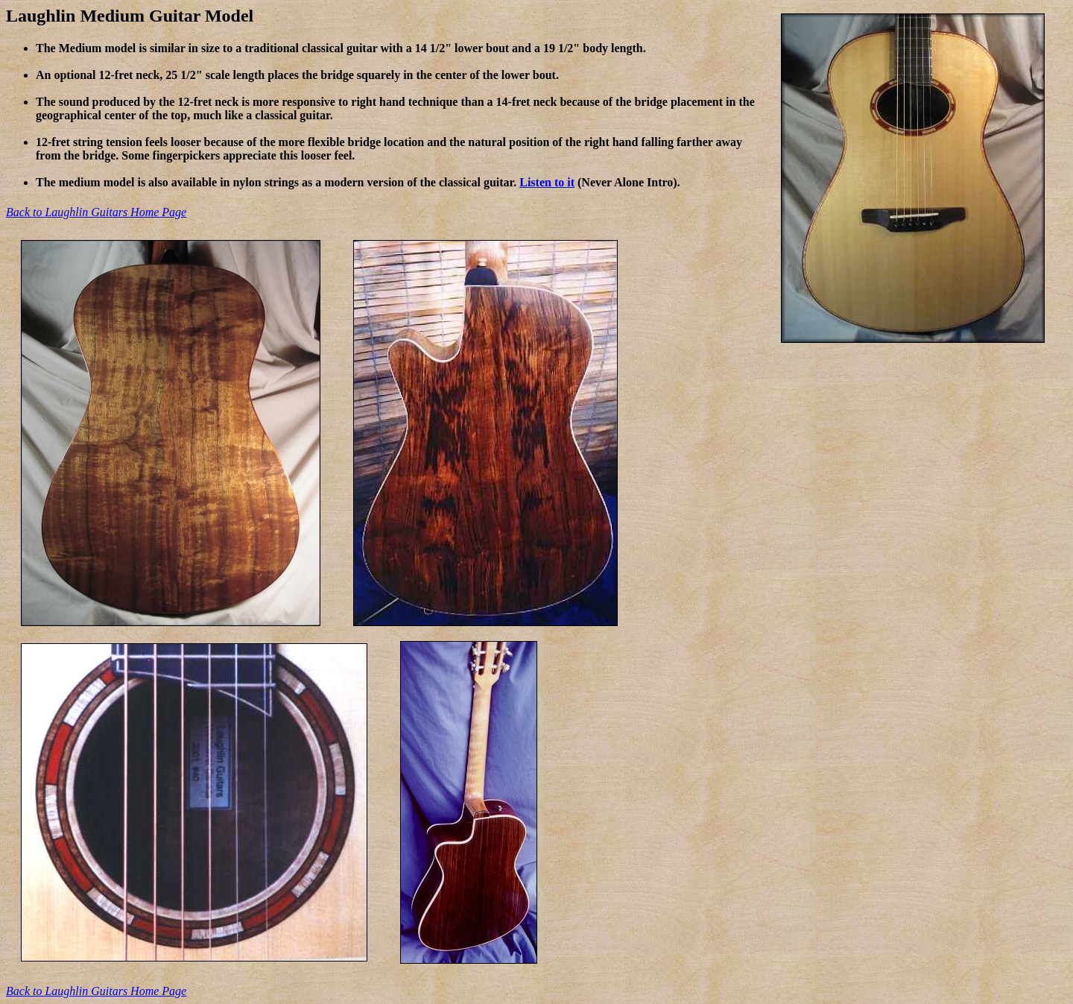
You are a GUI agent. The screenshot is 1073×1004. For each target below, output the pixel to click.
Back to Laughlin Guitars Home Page (96, 212)
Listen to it (547, 182)
